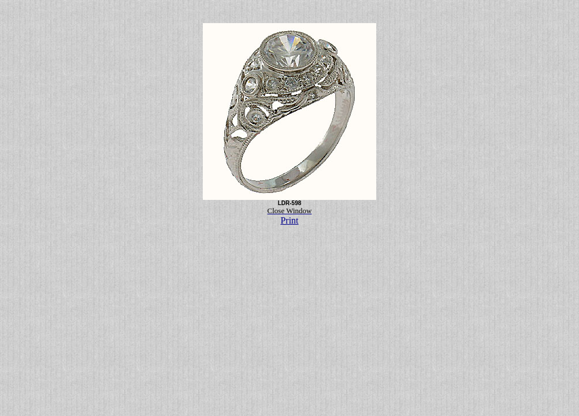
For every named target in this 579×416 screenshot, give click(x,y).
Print (289, 220)
